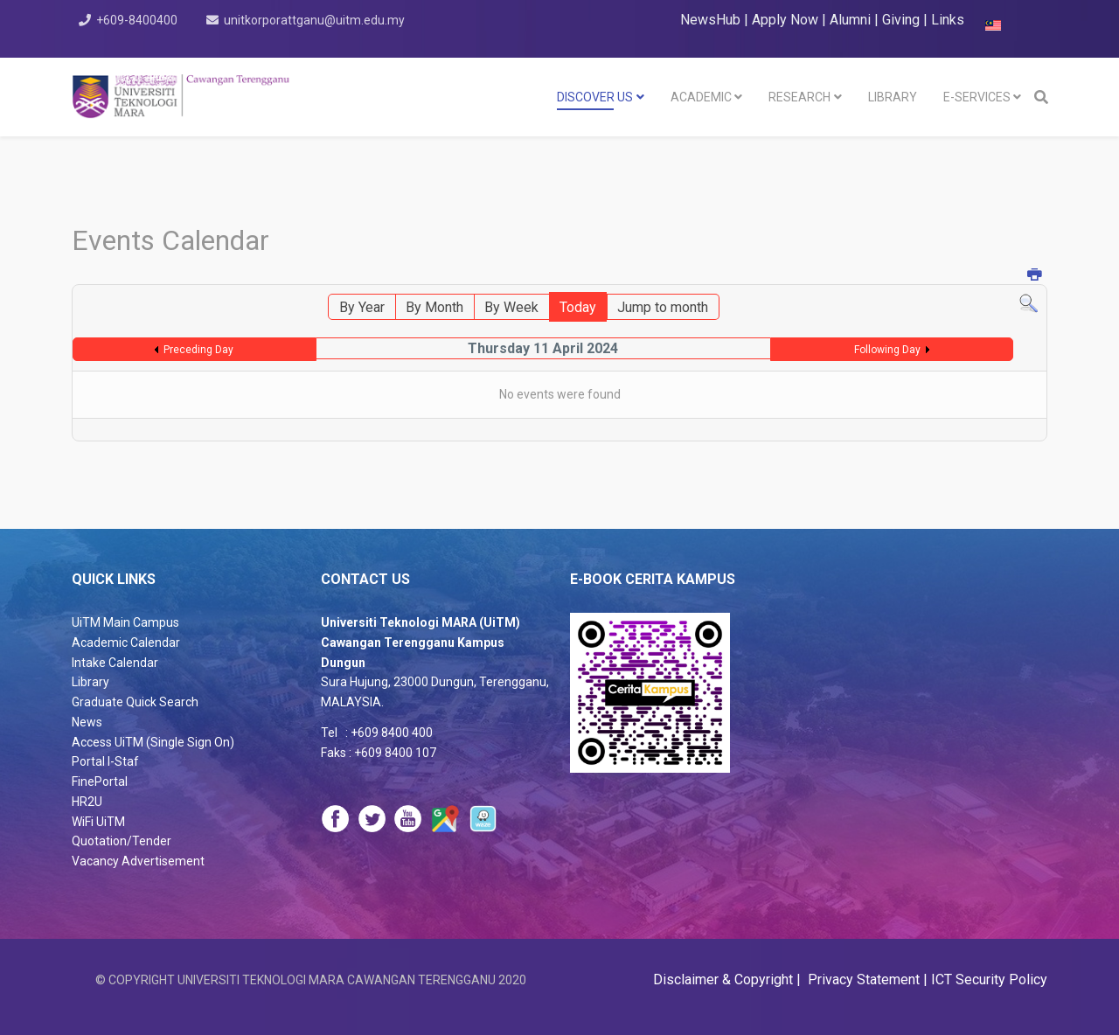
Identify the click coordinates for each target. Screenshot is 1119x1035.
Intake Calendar (115, 663)
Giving (901, 19)
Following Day (887, 350)
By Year (362, 307)
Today (578, 307)
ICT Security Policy (989, 979)
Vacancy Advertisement (138, 861)
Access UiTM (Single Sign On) (153, 742)
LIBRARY (892, 97)
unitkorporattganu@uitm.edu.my (314, 20)
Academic (701, 97)
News (87, 722)
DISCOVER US (595, 97)
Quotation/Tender (121, 841)
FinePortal (100, 781)
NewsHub (710, 19)
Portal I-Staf (105, 761)
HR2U (87, 802)
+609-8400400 (136, 20)
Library (90, 682)
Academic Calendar (126, 642)
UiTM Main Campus (125, 622)
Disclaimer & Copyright (724, 979)
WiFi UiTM (98, 822)
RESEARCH (799, 97)
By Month (434, 307)
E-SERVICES (977, 97)
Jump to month (662, 307)
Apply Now (785, 19)
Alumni (852, 19)
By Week (511, 307)
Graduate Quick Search (135, 702)
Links (947, 19)
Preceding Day (198, 350)
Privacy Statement (862, 979)
